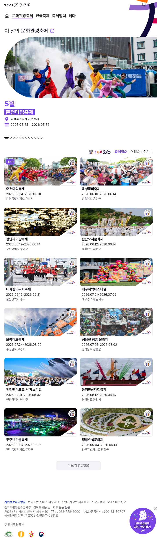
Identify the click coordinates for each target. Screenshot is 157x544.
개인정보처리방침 (15, 502)
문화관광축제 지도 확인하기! (142, 521)
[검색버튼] (150, 4)
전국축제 (43, 16)
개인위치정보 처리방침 (75, 502)
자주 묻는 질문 (61, 507)
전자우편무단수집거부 (17, 507)
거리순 (135, 152)
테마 (72, 16)
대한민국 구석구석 (17, 5)
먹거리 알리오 (100, 152)
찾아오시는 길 (41, 507)
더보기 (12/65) (78, 465)
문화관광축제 (22, 16)
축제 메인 (7, 15)
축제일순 (121, 152)
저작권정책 (98, 502)
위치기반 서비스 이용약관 (43, 502)
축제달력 (59, 16)
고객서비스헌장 (116, 502)
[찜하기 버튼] (144, 4)
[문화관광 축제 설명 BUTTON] (52, 30)
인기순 (148, 152)
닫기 (155, 508)
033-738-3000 (69, 511)
